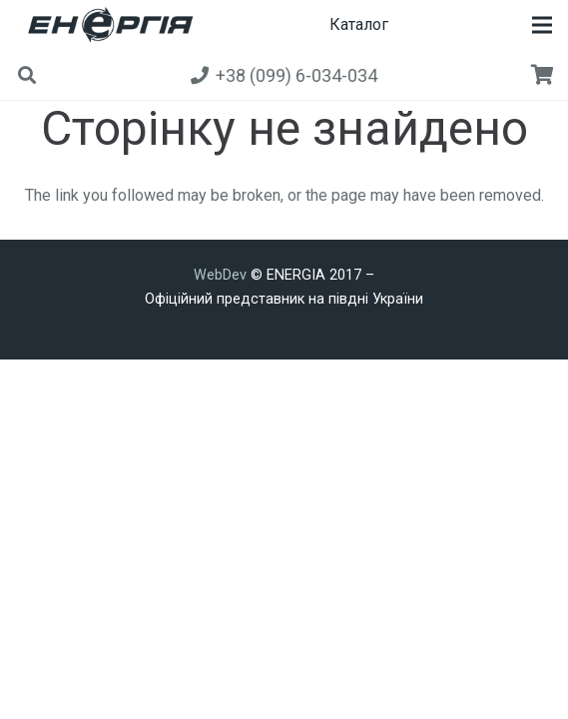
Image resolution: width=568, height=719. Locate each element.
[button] (542, 25)
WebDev (222, 275)
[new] (107, 25)
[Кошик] (543, 75)
